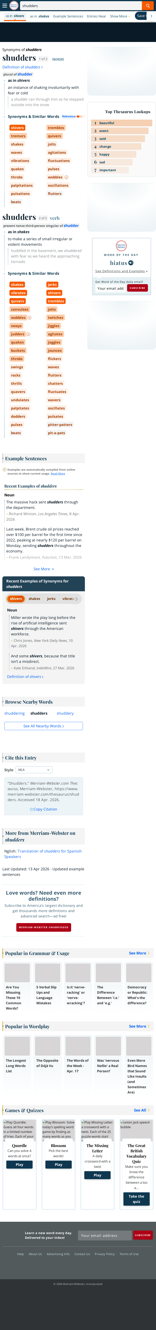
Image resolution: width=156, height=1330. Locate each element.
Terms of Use (129, 1254)
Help (21, 1254)
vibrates (69, 598)
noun (58, 58)
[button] (120, 16)
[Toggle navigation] (4, 6)
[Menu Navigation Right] (151, 16)
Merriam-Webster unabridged (44, 927)
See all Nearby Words (42, 726)
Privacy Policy (106, 1254)
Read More (58, 473)
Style (8, 769)
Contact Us (83, 1254)
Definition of (22, 67)
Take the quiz (136, 1199)
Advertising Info (59, 1254)
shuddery (65, 713)
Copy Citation (43, 809)
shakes (34, 598)
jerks (51, 598)
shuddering (14, 713)
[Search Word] (148, 5)
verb (55, 218)
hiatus (119, 262)
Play (19, 1164)
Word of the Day (121, 255)
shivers (16, 598)
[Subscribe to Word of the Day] (110, 288)
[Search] (87, 5)
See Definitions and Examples (120, 271)
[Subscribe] (143, 1235)
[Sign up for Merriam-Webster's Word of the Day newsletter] (105, 1235)
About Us (36, 1254)
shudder (25, 74)
